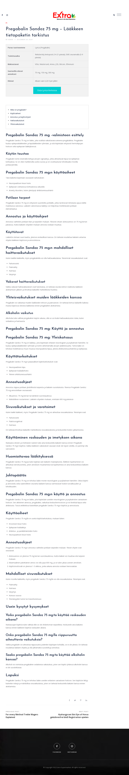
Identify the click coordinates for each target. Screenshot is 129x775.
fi (6, 23)
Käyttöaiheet (15, 113)
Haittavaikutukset (17, 120)
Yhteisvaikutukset (17, 124)
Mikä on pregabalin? (18, 110)
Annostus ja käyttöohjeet (20, 117)
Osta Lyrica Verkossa (47, 90)
